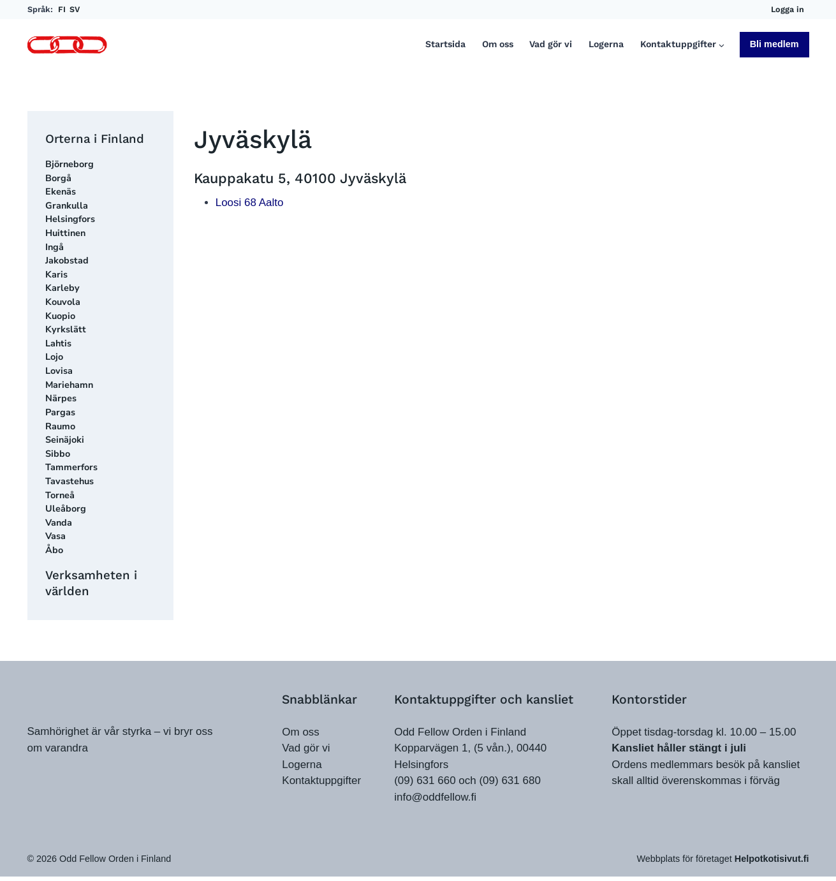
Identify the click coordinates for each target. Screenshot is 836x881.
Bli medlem (774, 44)
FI (62, 9)
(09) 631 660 (424, 780)
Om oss (497, 44)
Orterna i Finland (97, 138)
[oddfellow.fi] (75, 697)
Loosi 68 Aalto (250, 206)
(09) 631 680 (509, 780)
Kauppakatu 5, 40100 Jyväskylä (300, 181)
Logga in (787, 9)
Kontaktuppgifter (321, 780)
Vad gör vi (550, 44)
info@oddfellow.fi (435, 797)
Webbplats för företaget (722, 863)
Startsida (445, 44)
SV (75, 9)
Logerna (606, 44)
